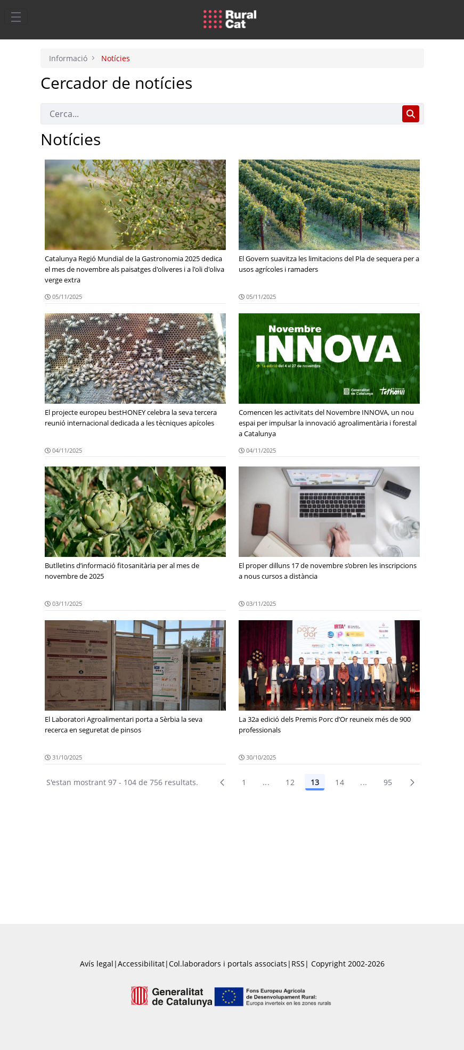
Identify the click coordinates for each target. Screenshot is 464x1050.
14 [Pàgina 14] (339, 782)
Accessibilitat (141, 964)
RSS (298, 964)
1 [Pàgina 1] (244, 782)
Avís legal (96, 964)
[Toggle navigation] (16, 16)
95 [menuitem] (388, 782)
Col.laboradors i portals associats (228, 964)
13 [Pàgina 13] (315, 782)
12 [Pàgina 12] (290, 782)
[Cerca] (219, 113)
